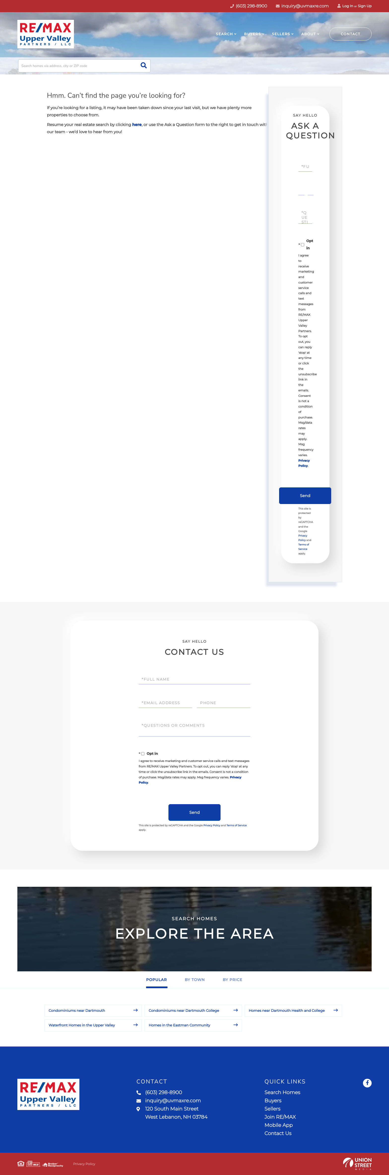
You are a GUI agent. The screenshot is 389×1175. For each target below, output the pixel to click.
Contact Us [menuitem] (277, 1134)
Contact (350, 34)
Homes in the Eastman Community (179, 1025)
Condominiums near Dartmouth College (184, 1010)
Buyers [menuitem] (252, 34)
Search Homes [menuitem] (282, 1093)
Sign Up (365, 6)
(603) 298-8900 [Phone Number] (248, 6)
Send (305, 495)
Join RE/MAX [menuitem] (280, 1117)
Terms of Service (237, 825)
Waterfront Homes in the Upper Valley (82, 1025)
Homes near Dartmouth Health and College (287, 1010)
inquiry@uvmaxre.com (302, 6)
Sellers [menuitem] (281, 34)
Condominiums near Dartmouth (77, 1010)
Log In (345, 6)
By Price (232, 979)
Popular (156, 979)
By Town (195, 979)
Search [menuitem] (224, 34)
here (137, 125)
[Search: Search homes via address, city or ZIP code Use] (84, 65)
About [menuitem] (308, 34)
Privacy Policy (211, 825)
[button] (144, 65)
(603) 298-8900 (159, 1093)
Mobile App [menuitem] (278, 1125)
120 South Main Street (171, 1113)
